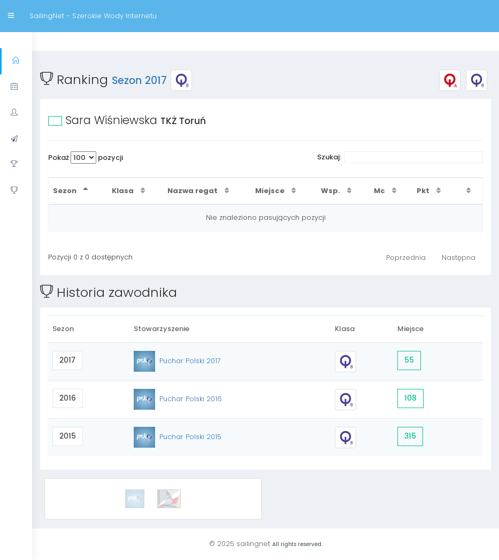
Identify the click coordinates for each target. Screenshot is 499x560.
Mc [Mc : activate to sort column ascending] (380, 191)
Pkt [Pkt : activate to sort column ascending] (424, 191)
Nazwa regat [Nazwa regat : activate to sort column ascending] (193, 191)
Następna (458, 257)
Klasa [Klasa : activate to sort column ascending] (123, 191)
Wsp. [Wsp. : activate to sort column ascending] (331, 191)
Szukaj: (400, 157)
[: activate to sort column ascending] (469, 191)
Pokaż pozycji (85, 157)
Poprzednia (406, 257)
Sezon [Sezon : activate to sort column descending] (65, 191)
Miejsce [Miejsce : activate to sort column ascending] (270, 191)
